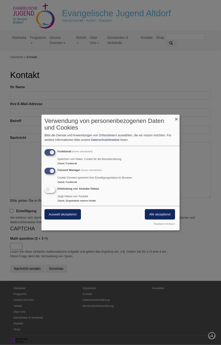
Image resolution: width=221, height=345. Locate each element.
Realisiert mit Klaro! (164, 224)
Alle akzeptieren (160, 214)
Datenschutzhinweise (105, 140)
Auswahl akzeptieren (63, 214)
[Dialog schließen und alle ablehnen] (176, 117)
